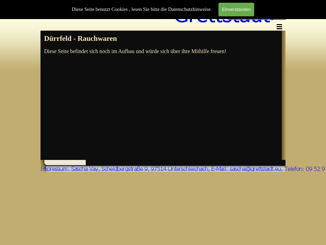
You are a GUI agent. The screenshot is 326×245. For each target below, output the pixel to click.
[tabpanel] (162, 38)
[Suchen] (249, 16)
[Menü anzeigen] (279, 26)
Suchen (279, 16)
